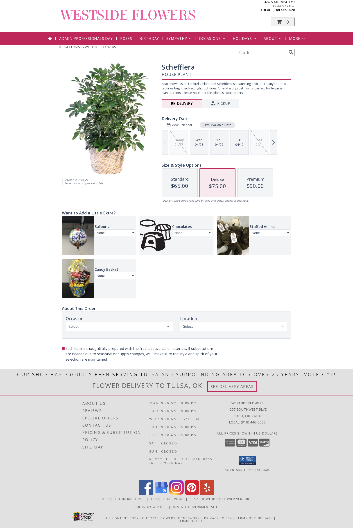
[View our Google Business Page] (161, 493)
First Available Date (217, 125)
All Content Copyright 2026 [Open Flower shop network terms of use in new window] (131, 518)
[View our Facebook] (146, 493)
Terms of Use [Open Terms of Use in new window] (190, 521)
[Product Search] (262, 52)
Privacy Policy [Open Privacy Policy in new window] (218, 518)
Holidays (245, 38)
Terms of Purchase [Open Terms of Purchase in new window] (254, 518)
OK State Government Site (195, 507)
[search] (290, 52)
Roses (126, 38)
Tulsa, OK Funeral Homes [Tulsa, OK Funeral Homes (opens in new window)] (124, 499)
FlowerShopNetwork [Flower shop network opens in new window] (180, 518)
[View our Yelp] (207, 493)
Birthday (149, 38)
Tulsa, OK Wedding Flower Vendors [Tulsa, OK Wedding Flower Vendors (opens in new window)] (219, 499)
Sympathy (179, 38)
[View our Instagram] (176, 493)
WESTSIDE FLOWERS (128, 15)
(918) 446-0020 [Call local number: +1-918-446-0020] (283, 10)
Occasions (212, 38)
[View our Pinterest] (192, 493)
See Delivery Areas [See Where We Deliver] (232, 386)
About (273, 38)
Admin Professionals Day (86, 38)
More (297, 38)
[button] (283, 22)
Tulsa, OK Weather (151, 507)
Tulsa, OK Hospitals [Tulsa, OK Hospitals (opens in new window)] (167, 499)
